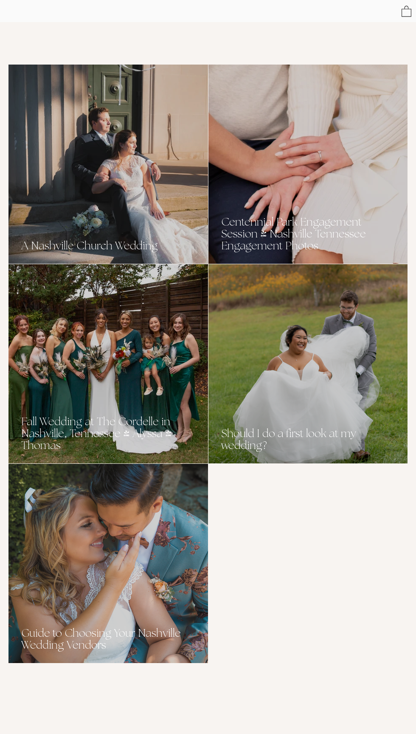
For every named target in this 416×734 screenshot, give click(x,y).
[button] (406, 11)
